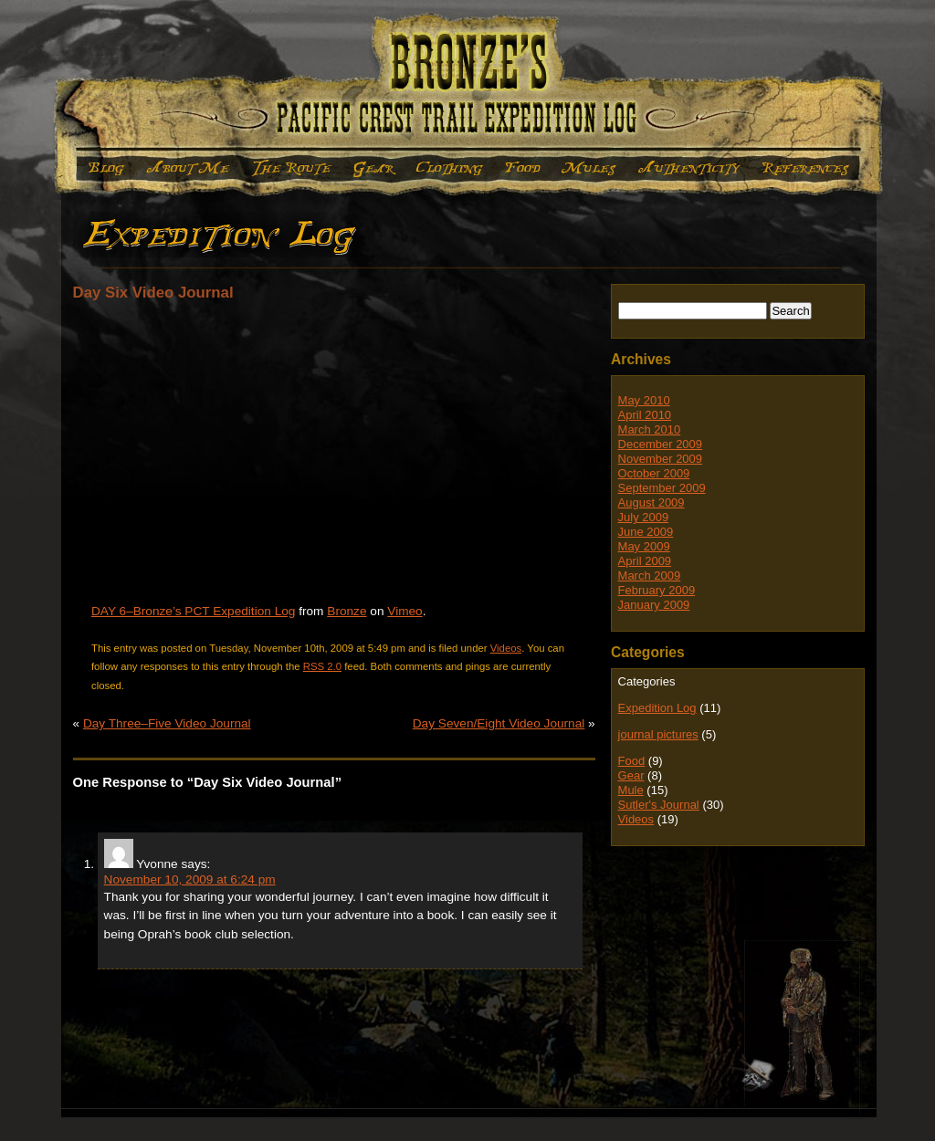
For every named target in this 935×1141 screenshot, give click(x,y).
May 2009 (644, 546)
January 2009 (654, 605)
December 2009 (660, 444)
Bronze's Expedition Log (468, 83)
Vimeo (404, 611)
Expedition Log (102, 168)
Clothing (449, 168)
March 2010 (649, 429)
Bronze (346, 611)
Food (520, 168)
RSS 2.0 (322, 666)
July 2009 (643, 517)
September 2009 (662, 488)
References (806, 168)
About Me (188, 168)
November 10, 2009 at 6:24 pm (190, 879)
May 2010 (644, 400)
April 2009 (645, 561)
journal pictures (658, 734)
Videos (506, 648)
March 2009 (649, 575)
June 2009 (646, 532)
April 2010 (645, 415)
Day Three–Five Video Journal (167, 723)
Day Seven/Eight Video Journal (499, 723)
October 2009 (654, 473)
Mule (588, 168)
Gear (374, 168)
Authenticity (689, 168)
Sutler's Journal (658, 804)
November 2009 (660, 459)
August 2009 (651, 502)
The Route (292, 168)
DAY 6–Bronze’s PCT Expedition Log (193, 611)
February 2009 (657, 590)
